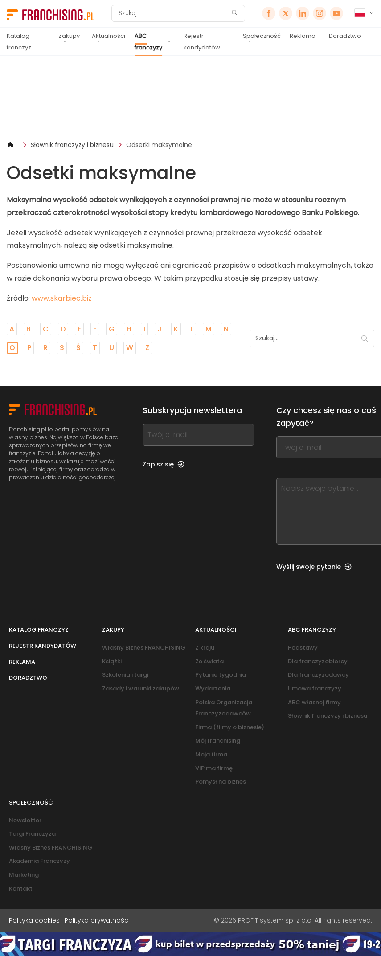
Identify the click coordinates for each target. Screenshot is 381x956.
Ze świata (209, 661)
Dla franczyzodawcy (318, 674)
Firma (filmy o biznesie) (229, 727)
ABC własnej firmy (314, 702)
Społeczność (262, 36)
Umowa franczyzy (314, 688)
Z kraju (204, 647)
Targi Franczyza (32, 833)
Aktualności (108, 36)
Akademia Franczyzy (39, 861)
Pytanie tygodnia (220, 674)
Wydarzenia (212, 688)
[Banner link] (190, 98)
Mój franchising (217, 740)
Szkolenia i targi (125, 674)
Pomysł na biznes (220, 781)
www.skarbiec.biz (62, 298)
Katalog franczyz (19, 42)
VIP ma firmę (214, 768)
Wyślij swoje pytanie (314, 566)
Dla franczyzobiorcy (318, 661)
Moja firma (211, 754)
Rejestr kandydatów (202, 42)
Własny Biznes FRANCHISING (143, 647)
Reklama (302, 36)
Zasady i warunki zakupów (140, 688)
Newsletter (25, 820)
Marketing (24, 874)
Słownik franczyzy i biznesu (72, 144)
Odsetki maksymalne (159, 144)
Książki (112, 661)
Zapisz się (163, 464)
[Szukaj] (172, 13)
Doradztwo (345, 36)
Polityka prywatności (97, 920)
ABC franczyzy (148, 42)
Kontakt (21, 888)
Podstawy (303, 647)
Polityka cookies (34, 920)
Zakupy (69, 36)
